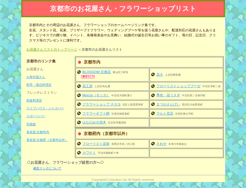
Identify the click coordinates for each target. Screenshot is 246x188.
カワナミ (89, 153)
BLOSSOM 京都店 (96, 72)
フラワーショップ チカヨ (101, 104)
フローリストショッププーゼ (178, 86)
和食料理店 (34, 100)
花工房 (87, 86)
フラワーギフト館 (96, 113)
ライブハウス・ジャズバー (45, 108)
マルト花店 (164, 113)
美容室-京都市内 (37, 132)
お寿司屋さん (35, 77)
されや (161, 144)
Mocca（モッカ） (96, 95)
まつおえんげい (168, 104)
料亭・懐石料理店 (39, 84)
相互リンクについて (47, 168)
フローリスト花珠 (96, 144)
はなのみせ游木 (94, 122)
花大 (159, 75)
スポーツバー (35, 116)
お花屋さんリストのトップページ (51, 49)
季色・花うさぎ (168, 95)
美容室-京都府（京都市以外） (47, 140)
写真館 (31, 124)
